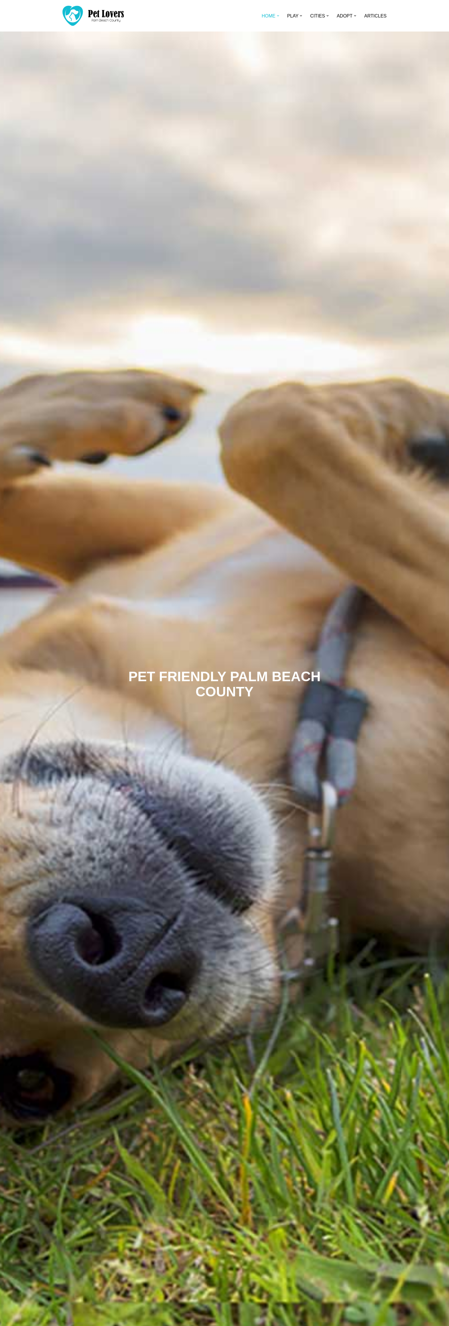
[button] (278, 16)
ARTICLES (375, 15)
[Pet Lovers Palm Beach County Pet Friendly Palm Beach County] (93, 15)
